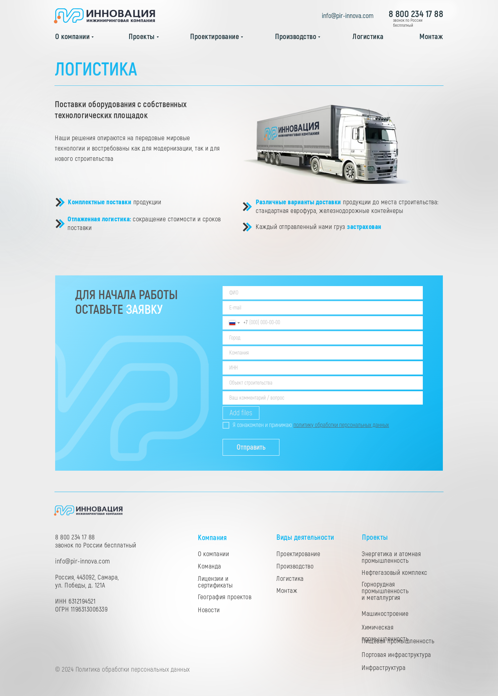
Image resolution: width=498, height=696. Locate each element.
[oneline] (323, 337)
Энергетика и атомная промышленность (391, 557)
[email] (323, 307)
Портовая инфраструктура (396, 655)
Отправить (251, 447)
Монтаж (431, 36)
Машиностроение (385, 614)
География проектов (224, 597)
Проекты (142, 36)
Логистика (368, 36)
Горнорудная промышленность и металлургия (385, 591)
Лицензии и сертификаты (215, 582)
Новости (209, 610)
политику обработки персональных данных (341, 425)
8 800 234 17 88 (416, 14)
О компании (72, 36)
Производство (295, 36)
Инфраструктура (383, 668)
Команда (209, 566)
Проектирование (214, 36)
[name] (323, 292)
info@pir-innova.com (347, 16)
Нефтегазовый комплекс (394, 572)
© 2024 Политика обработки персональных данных (122, 669)
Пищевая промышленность (398, 641)
